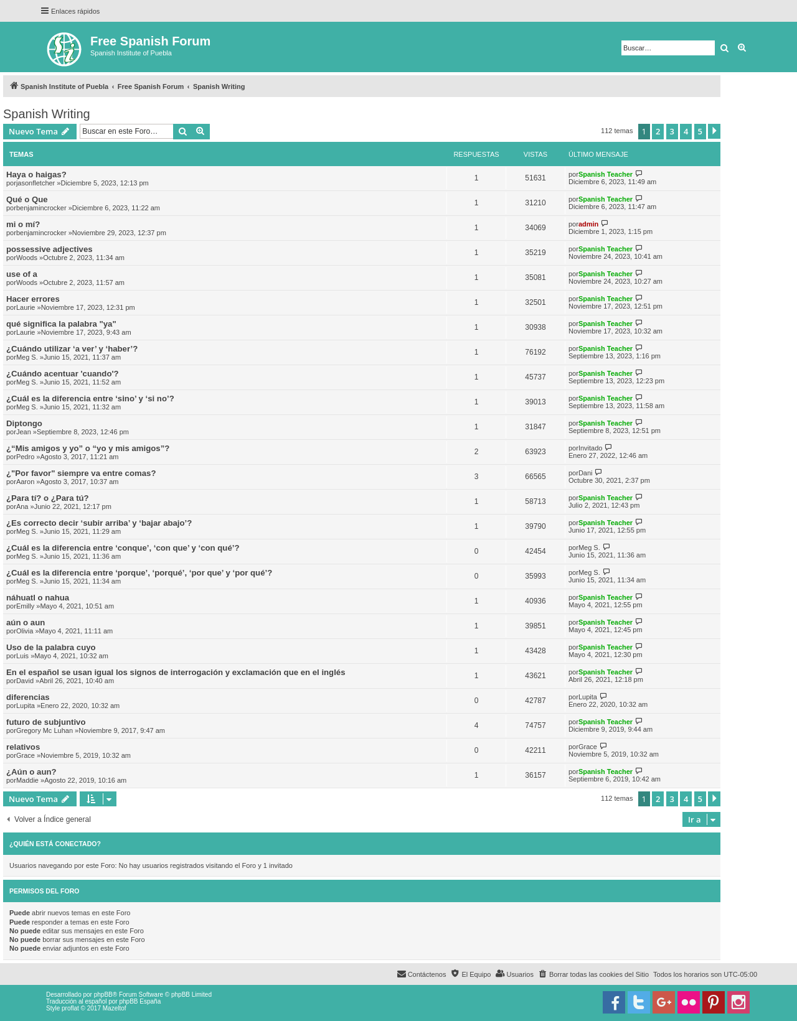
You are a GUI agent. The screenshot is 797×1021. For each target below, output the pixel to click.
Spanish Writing (46, 114)
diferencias (28, 697)
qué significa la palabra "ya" (61, 324)
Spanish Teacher (605, 174)
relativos (23, 747)
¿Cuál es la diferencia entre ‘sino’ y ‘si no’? (90, 398)
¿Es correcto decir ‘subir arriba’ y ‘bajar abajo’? (99, 523)
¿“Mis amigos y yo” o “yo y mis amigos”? (87, 448)
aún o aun (25, 622)
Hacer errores (33, 299)
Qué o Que (27, 199)
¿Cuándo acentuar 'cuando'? (62, 373)
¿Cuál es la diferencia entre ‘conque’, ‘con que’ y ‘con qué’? (122, 547)
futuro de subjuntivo (45, 722)
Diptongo (24, 423)
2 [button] (658, 131)
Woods (26, 257)
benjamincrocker (41, 208)
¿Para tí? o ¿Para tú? (47, 498)
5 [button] (700, 131)
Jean (23, 432)
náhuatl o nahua (37, 597)
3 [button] (672, 131)
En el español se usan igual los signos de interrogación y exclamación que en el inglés (176, 672)
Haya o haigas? (36, 174)
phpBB (103, 994)
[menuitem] (593, 974)
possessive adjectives (49, 249)
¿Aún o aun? (31, 771)
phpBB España (140, 1001)
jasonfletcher (35, 183)
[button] (714, 131)
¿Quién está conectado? (55, 843)
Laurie (25, 307)
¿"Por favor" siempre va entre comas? (81, 473)
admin (588, 224)
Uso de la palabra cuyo (51, 647)
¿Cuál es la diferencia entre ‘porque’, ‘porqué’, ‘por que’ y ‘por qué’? (139, 572)
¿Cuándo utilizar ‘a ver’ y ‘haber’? (72, 348)
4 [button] (686, 131)
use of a (21, 274)
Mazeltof (114, 1008)
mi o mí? (23, 224)
